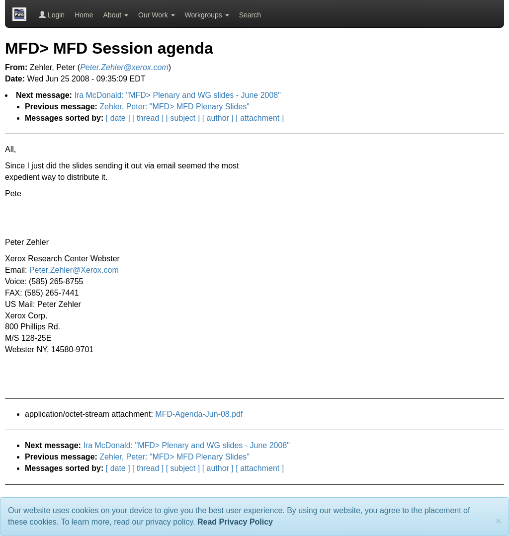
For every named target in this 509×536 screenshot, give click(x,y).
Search (250, 15)
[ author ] (218, 118)
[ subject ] (183, 118)
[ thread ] (148, 118)
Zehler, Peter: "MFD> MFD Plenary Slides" (174, 106)
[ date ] (118, 118)
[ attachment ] (260, 118)
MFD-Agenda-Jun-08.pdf (199, 414)
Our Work (156, 15)
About (115, 15)
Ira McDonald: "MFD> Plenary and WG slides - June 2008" (177, 95)
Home (84, 15)
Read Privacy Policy (235, 522)
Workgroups (207, 15)
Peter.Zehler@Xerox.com (74, 270)
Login (52, 15)
